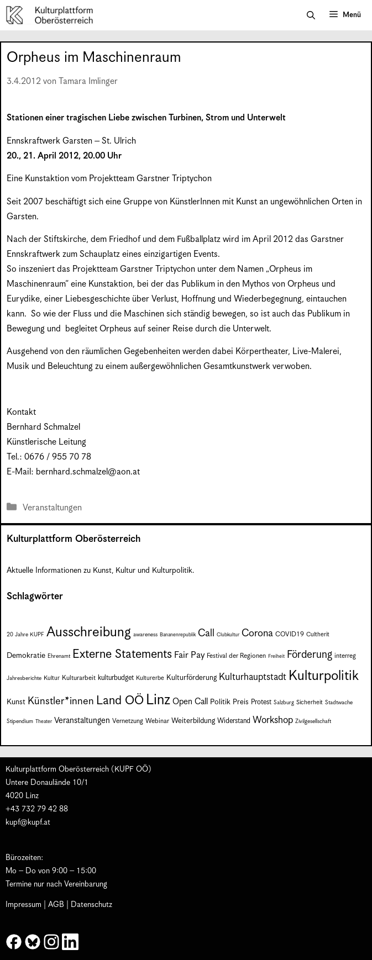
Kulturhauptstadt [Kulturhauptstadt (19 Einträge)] (252, 677)
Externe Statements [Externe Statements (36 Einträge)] (122, 654)
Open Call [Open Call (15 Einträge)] (190, 701)
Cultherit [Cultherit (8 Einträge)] (317, 634)
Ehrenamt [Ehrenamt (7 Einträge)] (59, 656)
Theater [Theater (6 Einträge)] (43, 722)
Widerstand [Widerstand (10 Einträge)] (233, 721)
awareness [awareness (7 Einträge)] (145, 634)
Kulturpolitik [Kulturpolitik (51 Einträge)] (324, 676)
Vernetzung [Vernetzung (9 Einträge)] (127, 721)
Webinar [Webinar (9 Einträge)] (157, 721)
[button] (311, 15)
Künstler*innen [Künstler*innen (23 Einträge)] (61, 701)
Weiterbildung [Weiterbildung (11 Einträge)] (193, 721)
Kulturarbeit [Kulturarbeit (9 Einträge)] (79, 678)
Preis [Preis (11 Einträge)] (241, 702)
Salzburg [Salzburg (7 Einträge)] (284, 702)
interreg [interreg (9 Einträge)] (345, 656)
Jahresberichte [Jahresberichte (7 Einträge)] (24, 678)
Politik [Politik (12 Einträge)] (220, 702)
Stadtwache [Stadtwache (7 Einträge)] (339, 702)
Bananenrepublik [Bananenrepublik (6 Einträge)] (178, 635)
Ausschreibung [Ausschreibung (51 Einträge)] (88, 632)
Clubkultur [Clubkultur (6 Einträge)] (228, 635)
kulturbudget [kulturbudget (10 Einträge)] (116, 678)
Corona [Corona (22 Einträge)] (257, 633)
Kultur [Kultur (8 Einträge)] (52, 678)
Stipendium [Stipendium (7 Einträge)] (20, 721)
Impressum (23, 904)
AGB (56, 904)
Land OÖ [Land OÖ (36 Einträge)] (120, 701)
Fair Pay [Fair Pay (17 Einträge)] (189, 655)
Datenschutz (91, 904)
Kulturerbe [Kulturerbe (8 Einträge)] (150, 678)
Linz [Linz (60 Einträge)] (158, 700)
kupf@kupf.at (28, 822)
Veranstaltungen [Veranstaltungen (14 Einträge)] (82, 720)
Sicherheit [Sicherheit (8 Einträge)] (309, 702)
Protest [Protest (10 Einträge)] (261, 702)
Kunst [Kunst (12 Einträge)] (16, 702)
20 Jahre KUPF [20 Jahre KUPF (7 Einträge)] (25, 634)
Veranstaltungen (52, 508)
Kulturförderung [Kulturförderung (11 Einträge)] (191, 678)
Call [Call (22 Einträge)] (206, 633)
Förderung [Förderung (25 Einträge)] (309, 655)
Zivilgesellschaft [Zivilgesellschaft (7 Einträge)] (313, 721)
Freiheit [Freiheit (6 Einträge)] (276, 656)
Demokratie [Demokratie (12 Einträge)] (26, 655)
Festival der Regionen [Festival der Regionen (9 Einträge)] (236, 656)
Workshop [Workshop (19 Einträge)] (273, 720)
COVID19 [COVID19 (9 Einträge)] (289, 634)
